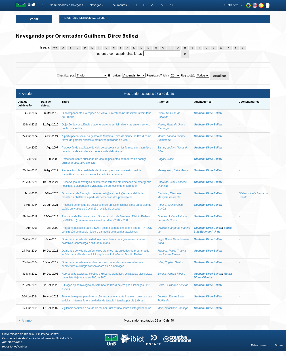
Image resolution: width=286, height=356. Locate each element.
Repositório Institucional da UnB (84, 18)
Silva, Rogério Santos (170, 262)
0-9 (55, 47)
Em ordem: (114, 75)
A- (152, 5)
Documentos (119, 5)
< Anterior (26, 93)
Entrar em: (233, 5)
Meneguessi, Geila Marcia (173, 170)
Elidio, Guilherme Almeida (173, 285)
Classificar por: (66, 75)
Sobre (279, 345)
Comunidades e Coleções (66, 5)
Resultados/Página (158, 75)
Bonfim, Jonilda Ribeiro (171, 273)
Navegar (97, 5)
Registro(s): (188, 75)
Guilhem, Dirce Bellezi (208, 113)
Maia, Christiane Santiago (173, 308)
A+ (171, 5)
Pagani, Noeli (165, 159)
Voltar (34, 19)
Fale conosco (259, 345)
